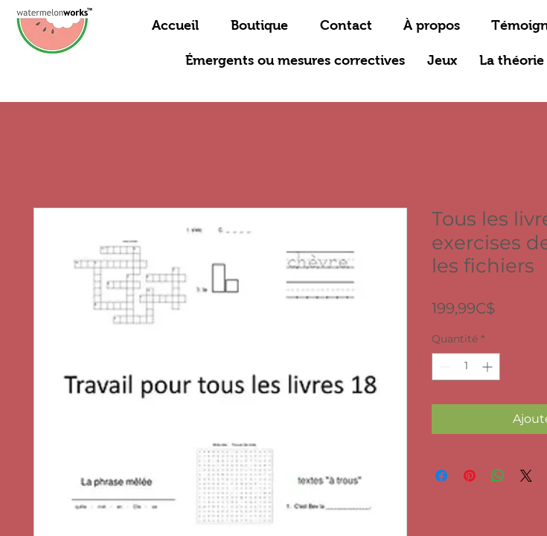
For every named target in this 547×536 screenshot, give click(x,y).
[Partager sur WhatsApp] (498, 476)
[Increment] (488, 367)
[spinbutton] (465, 367)
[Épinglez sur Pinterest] (470, 476)
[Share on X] (526, 476)
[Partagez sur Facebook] (441, 476)
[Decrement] (443, 367)
